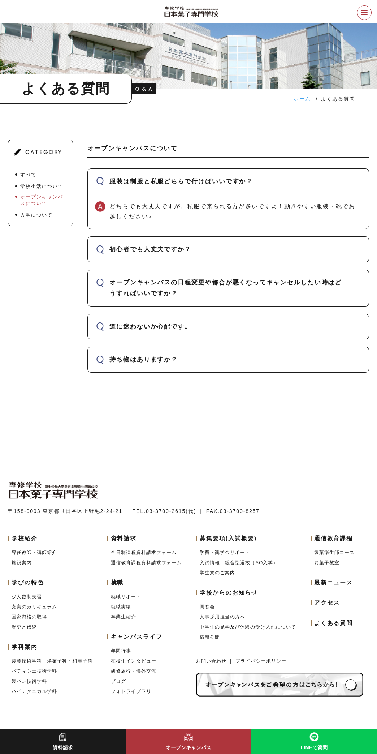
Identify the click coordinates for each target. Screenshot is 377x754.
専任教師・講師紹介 (34, 552)
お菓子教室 (326, 562)
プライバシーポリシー (260, 661)
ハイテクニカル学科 (34, 691)
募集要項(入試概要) (228, 538)
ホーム (302, 99)
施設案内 (22, 562)
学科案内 (25, 647)
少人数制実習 (27, 596)
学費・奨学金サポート (225, 552)
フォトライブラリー (133, 691)
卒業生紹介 (123, 617)
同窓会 (207, 606)
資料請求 (124, 538)
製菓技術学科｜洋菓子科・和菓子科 (52, 661)
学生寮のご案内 (217, 572)
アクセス (327, 603)
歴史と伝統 (24, 627)
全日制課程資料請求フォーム (144, 552)
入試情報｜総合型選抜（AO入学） (239, 562)
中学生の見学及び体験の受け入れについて (248, 627)
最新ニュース (333, 582)
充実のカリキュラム (34, 606)
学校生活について (41, 186)
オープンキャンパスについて (41, 200)
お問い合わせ (212, 661)
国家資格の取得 (29, 617)
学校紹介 (25, 538)
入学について (36, 215)
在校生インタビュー (133, 661)
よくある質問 (333, 623)
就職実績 (121, 606)
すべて (28, 174)
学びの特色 (28, 582)
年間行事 (121, 651)
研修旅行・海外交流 (133, 671)
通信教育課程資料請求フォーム (146, 562)
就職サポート (126, 596)
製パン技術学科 (29, 681)
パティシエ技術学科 (34, 671)
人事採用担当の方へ (222, 617)
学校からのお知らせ (229, 593)
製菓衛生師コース (334, 552)
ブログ (118, 681)
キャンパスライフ (136, 637)
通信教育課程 (333, 538)
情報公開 (210, 637)
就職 (117, 582)
